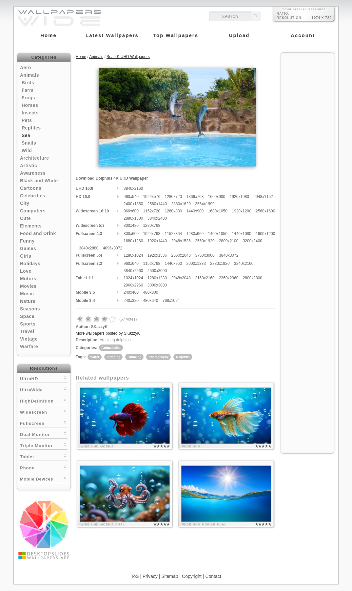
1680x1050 (217, 211)
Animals (29, 75)
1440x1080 (241, 233)
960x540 (131, 196)
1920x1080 (239, 196)
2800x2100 (228, 241)
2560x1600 (265, 211)
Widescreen (44, 411)
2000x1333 (196, 263)
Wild (27, 150)
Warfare (29, 346)
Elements (31, 225)
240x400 (131, 292)
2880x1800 (133, 218)
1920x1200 (241, 211)
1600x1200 (265, 233)
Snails (29, 143)
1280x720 (173, 196)
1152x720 (151, 211)
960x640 (131, 263)
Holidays (30, 263)
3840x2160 (133, 188)
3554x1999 (204, 204)
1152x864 (173, 233)
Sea (26, 135)
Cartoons (30, 188)
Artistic (28, 165)
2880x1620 (180, 204)
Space (27, 316)
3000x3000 (157, 285)
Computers (33, 210)
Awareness (33, 173)
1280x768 (151, 225)
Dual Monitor (44, 434)
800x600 (131, 233)
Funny (27, 241)
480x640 (150, 300)
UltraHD (44, 378)
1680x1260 (133, 241)
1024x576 (151, 196)
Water (94, 357)
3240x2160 (243, 263)
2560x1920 (204, 241)
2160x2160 (204, 278)
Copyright (192, 576)
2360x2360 (228, 278)
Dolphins (182, 357)
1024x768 (151, 233)
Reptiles (31, 127)
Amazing (134, 357)
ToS (135, 576)
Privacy (150, 576)
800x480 (131, 225)
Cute (25, 218)
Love (25, 271)
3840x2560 (133, 270)
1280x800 (173, 211)
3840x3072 (228, 255)
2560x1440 (157, 204)
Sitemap (169, 576)
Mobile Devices (36, 479)
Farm (27, 90)
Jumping (113, 357)
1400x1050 (217, 233)
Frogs (28, 97)
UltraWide (44, 389)
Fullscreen (44, 423)
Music (27, 293)
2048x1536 (180, 241)
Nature (27, 301)
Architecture (34, 158)
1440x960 (173, 263)
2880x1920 (219, 263)
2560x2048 (180, 255)
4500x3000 (157, 270)
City (24, 203)
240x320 (131, 300)
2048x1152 (263, 196)
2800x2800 (252, 278)
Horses (30, 105)
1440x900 (195, 211)
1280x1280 (157, 278)
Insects (30, 112)
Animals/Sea (111, 347)
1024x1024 (133, 278)
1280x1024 (133, 255)
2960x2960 (133, 285)
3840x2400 (157, 218)
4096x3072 (112, 248)
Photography (158, 357)
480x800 (150, 292)
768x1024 (171, 300)
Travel (27, 331)
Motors (28, 278)
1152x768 (151, 263)
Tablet (44, 456)
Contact (213, 576)
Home (81, 56)
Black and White (39, 180)
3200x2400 (252, 241)
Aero (25, 67)
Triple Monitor (44, 445)
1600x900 (216, 196)
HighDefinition (44, 400)
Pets (27, 120)
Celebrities (32, 195)
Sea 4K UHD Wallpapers (128, 56)
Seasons (30, 308)
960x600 (131, 211)
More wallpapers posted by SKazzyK (108, 333)
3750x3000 (204, 255)
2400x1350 (133, 204)
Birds (28, 82)
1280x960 (195, 233)
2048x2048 (180, 278)
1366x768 (195, 196)
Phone (44, 467)
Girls (25, 256)
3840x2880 (88, 248)
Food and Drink (38, 233)
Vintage (29, 339)
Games (28, 248)
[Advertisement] (307, 154)
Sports (27, 323)
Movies (28, 286)
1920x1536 (157, 255)
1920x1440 (157, 241)
